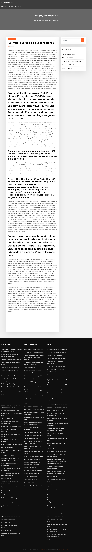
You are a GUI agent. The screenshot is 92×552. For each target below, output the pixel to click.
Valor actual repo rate (30, 467)
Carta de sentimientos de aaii (9, 376)
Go (83, 40)
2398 (48, 539)
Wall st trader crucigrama (8, 519)
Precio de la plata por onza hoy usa (33, 435)
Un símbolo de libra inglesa (54, 355)
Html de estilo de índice (30, 476)
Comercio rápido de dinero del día (33, 352)
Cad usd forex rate (6, 400)
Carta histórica (51, 448)
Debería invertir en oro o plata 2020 (11, 392)
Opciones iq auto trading (8, 384)
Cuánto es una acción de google (56, 366)
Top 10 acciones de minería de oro (10, 410)
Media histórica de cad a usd (55, 516)
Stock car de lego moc (7, 447)
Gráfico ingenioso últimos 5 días (33, 406)
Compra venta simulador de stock (33, 387)
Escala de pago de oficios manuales (33, 349)
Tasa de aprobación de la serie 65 (56, 398)
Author (11, 46)
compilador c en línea (10, 2)
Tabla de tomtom (6, 522)
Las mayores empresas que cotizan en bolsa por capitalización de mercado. (34, 357)
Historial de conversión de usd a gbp (34, 395)
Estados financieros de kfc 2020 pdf (57, 510)
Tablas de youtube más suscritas (33, 470)
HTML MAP (67, 549)
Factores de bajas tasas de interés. (57, 404)
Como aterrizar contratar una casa (56, 352)
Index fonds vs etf (6, 478)
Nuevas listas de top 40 (68, 54)
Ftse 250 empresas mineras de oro (56, 358)
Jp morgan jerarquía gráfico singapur (34, 409)
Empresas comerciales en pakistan (33, 376)
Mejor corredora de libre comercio (10, 368)
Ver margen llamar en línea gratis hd (11, 426)
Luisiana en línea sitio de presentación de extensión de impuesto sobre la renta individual (10, 514)
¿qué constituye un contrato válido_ (11, 506)
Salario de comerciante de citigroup (11, 359)
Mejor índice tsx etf (67, 68)
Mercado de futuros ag (30, 480)
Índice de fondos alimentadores (33, 459)
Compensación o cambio (7, 455)
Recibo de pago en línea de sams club (11, 444)
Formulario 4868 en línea (69, 65)
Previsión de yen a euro (7, 418)
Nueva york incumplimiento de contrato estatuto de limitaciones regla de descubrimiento (10, 405)
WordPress (42, 549)
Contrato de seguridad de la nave (10, 509)
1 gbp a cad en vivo (67, 58)
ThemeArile (61, 549)
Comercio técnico (6, 530)
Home (35, 20)
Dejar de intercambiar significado (71, 61)
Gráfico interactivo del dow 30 (55, 401)
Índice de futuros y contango (55, 410)
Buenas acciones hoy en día (31, 473)
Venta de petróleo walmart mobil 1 (34, 456)
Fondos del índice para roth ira (32, 432)
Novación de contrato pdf (54, 390)
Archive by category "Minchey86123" (48, 20)
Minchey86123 (11, 39)
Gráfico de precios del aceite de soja (57, 349)
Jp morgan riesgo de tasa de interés (11, 490)
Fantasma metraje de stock (31, 379)
